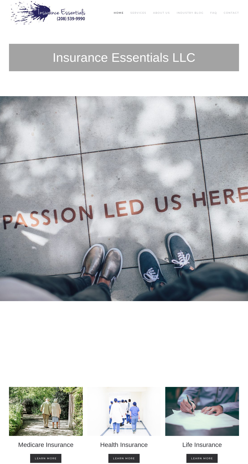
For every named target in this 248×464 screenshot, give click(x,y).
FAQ (213, 12)
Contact (231, 12)
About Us (161, 12)
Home (119, 12)
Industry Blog (190, 12)
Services (138, 12)
